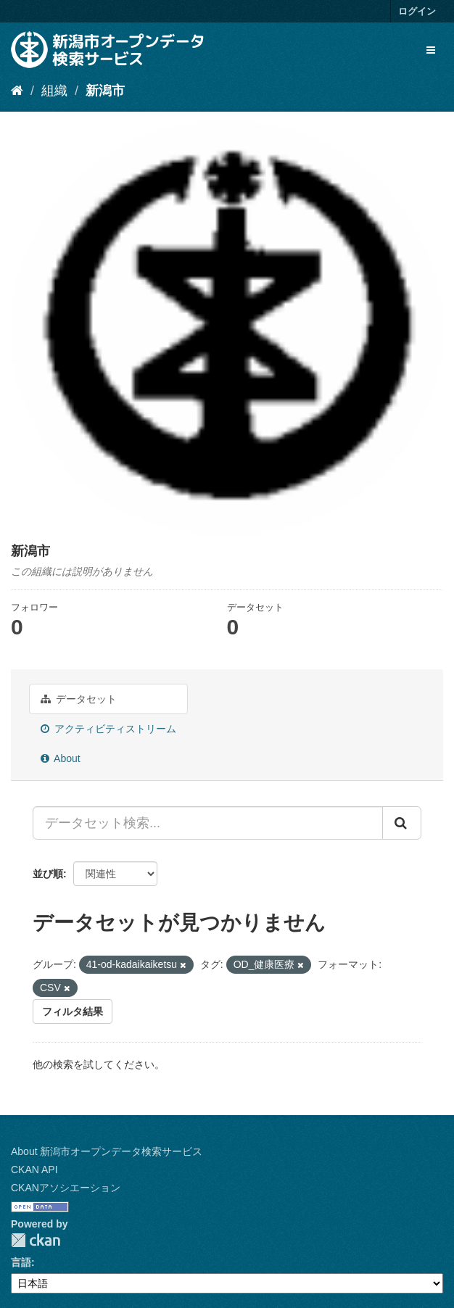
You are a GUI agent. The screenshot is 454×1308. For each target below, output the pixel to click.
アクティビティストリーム (108, 728)
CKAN (35, 1240)
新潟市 (105, 90)
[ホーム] (17, 90)
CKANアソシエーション (65, 1187)
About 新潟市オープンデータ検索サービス (106, 1151)
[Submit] (401, 823)
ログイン (417, 11)
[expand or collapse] (430, 50)
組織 (54, 90)
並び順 (48, 873)
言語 (21, 1262)
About (61, 758)
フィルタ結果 (72, 1011)
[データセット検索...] (208, 823)
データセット (79, 699)
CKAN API (34, 1169)
